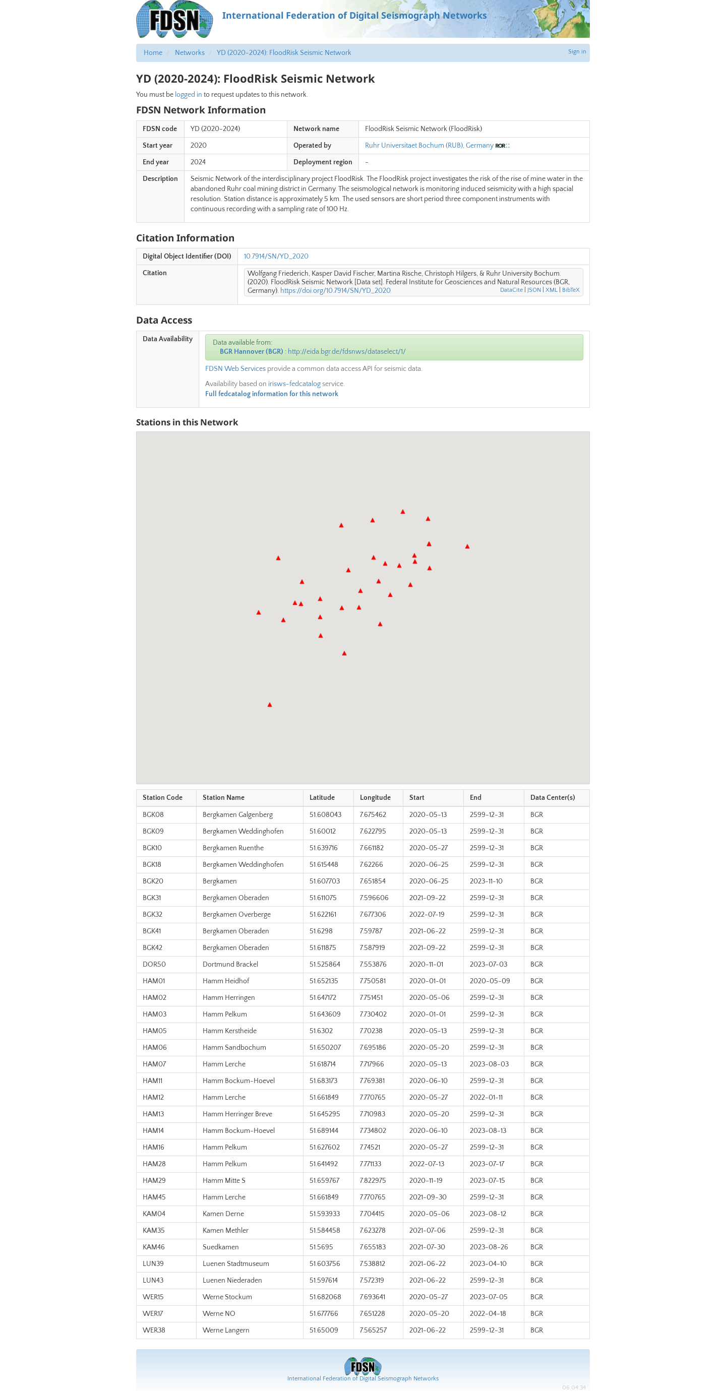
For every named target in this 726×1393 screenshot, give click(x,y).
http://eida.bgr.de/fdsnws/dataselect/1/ (347, 352)
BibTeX (571, 290)
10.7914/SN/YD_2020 (276, 256)
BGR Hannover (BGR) (251, 352)
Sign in (577, 51)
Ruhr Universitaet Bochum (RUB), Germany (429, 146)
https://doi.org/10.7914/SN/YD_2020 (335, 291)
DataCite (511, 290)
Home (153, 53)
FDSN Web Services (235, 369)
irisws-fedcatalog (294, 384)
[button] (358, 607)
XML (552, 290)
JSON (534, 290)
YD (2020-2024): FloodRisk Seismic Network (284, 53)
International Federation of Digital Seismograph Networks (363, 1378)
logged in (188, 95)
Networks (190, 53)
